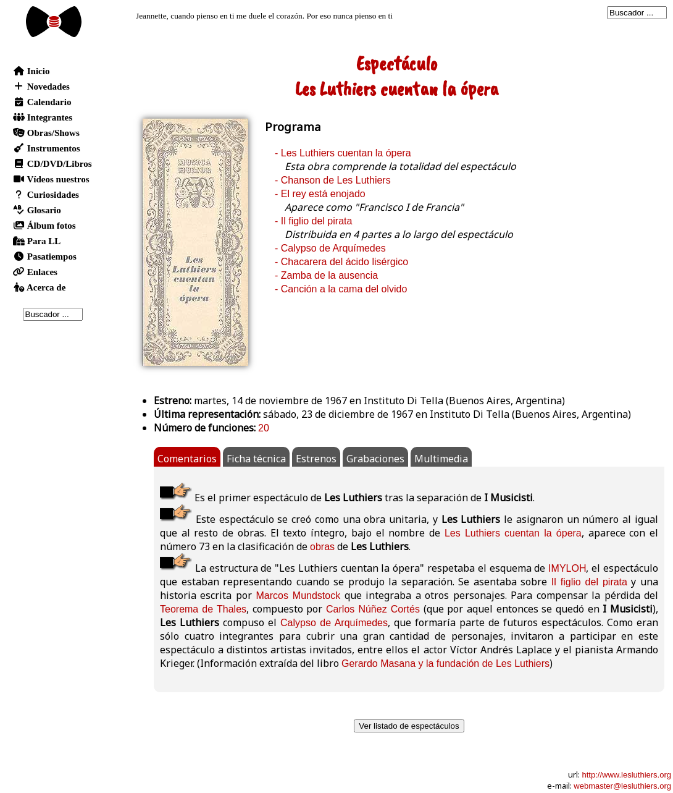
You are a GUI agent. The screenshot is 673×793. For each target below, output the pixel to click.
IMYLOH (567, 568)
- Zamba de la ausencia (326, 275)
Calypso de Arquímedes (334, 622)
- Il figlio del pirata (313, 221)
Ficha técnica (256, 458)
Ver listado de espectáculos (409, 726)
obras (322, 546)
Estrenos (316, 458)
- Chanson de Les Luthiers (333, 180)
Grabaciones (375, 458)
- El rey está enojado (320, 194)
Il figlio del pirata (589, 582)
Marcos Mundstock (298, 595)
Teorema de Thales (203, 609)
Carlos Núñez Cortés (373, 609)
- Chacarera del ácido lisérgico (341, 262)
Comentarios (187, 458)
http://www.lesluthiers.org (626, 774)
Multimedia (441, 458)
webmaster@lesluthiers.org (622, 786)
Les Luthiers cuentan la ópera (513, 533)
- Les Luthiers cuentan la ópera (343, 153)
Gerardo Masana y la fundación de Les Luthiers (445, 663)
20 (263, 428)
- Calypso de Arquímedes (330, 248)
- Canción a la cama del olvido (341, 289)
